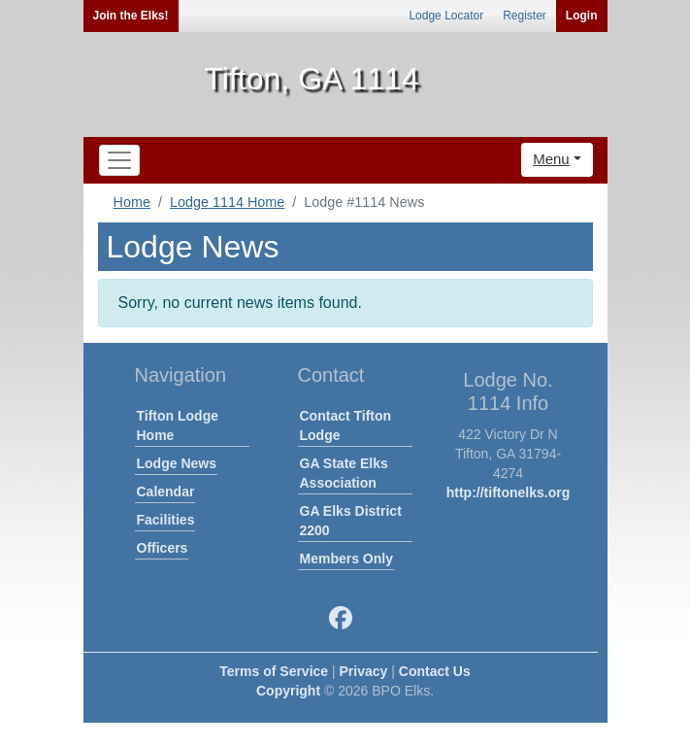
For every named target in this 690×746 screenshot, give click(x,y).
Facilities (166, 519)
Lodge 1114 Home (227, 202)
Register (524, 15)
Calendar (166, 491)
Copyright (288, 690)
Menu (551, 159)
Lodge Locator (446, 15)
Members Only (346, 558)
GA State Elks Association (344, 473)
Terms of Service (273, 671)
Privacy (364, 671)
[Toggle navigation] (119, 160)
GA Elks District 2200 (351, 520)
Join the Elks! (131, 15)
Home (132, 202)
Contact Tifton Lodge (346, 425)
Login (582, 15)
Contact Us (435, 671)
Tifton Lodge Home (178, 425)
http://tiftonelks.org (508, 492)
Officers (162, 548)
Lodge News (176, 463)
